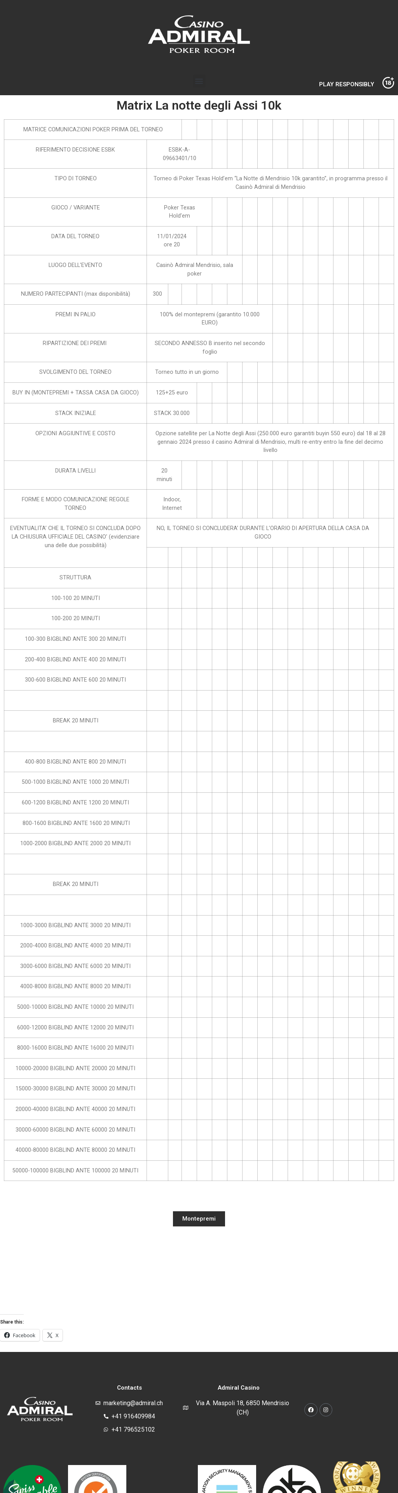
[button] (199, 81)
